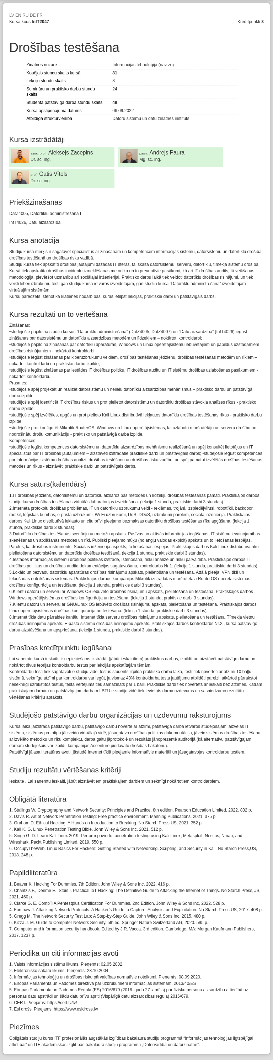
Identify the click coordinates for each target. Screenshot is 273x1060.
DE (33, 15)
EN (18, 15)
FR (40, 15)
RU (25, 15)
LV (11, 15)
